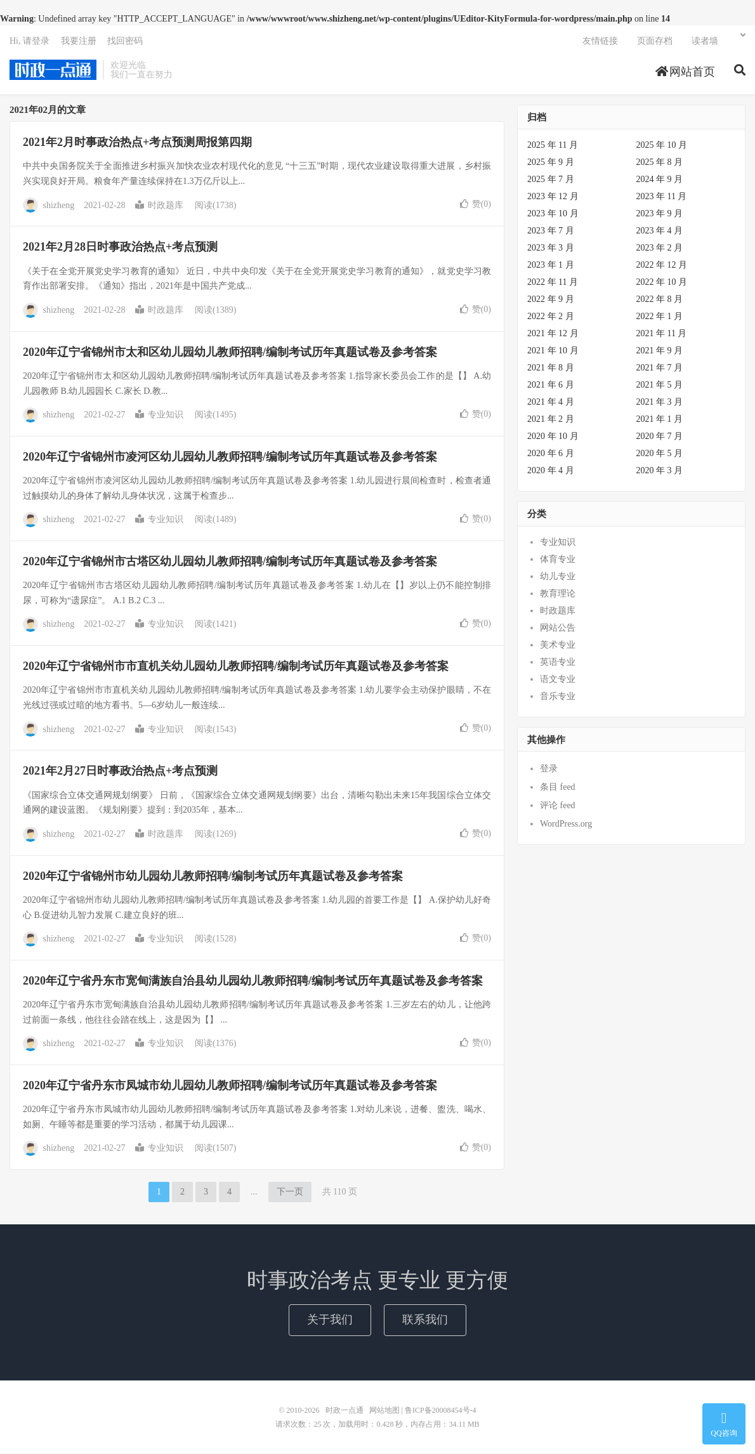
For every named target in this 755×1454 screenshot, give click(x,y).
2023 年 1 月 (550, 265)
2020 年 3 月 (659, 471)
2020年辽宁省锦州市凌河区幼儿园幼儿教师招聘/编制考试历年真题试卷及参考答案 (230, 457)
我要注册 (78, 41)
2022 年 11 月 (552, 282)
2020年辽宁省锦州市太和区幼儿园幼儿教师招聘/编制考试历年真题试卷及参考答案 (230, 352)
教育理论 (557, 594)
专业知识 (159, 415)
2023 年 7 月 (550, 231)
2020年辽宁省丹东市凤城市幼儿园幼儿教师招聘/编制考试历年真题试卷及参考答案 (230, 1086)
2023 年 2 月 (659, 248)
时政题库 (159, 206)
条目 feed (557, 787)
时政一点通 (53, 70)
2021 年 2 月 (550, 419)
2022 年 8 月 (659, 300)
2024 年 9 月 (659, 180)
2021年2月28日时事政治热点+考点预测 (120, 247)
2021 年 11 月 (661, 334)
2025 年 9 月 (550, 162)
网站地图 (384, 1410)
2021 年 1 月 (659, 419)
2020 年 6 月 (550, 454)
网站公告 (557, 628)
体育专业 (557, 560)
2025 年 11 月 (552, 145)
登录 (549, 769)
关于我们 (330, 1320)
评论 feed (557, 806)
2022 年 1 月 (659, 317)
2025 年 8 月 (659, 162)
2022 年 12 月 (662, 265)
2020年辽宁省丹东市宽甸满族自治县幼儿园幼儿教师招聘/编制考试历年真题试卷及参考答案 (253, 981)
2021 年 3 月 (659, 402)
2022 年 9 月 (550, 300)
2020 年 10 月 (553, 437)
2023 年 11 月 (661, 197)
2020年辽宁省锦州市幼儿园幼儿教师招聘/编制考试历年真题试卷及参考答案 (213, 876)
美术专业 (557, 645)
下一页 (290, 1192)
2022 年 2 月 (550, 317)
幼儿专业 (557, 577)
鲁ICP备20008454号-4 (440, 1410)
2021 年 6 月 (550, 385)
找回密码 (125, 41)
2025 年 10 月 (662, 145)
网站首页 (685, 72)
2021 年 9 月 (659, 351)
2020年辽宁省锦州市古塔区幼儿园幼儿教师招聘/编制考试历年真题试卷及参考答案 (230, 562)
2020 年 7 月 (659, 437)
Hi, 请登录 (29, 41)
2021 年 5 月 (659, 385)
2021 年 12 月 (553, 334)
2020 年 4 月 (550, 471)
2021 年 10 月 (553, 351)
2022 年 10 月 (662, 282)
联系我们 (425, 1320)
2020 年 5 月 (659, 454)
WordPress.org (566, 824)
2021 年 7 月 (659, 368)
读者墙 (705, 41)
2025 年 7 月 (550, 180)
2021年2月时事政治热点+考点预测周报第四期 (137, 142)
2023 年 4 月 (659, 231)
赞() (475, 204)
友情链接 (600, 41)
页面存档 (655, 41)
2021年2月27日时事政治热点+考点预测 (120, 771)
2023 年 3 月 (550, 248)
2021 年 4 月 (550, 402)
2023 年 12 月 (553, 197)
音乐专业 (557, 697)
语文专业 (557, 679)
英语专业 (557, 662)
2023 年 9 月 (659, 214)
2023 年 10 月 (553, 214)
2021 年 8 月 (550, 368)
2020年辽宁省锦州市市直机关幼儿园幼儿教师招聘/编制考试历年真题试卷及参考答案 (236, 666)
